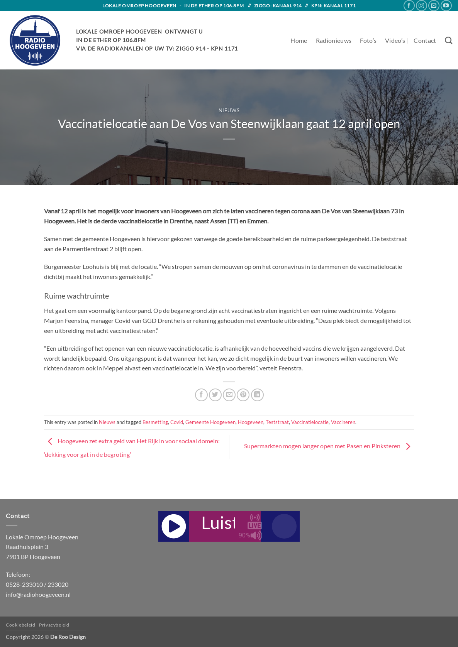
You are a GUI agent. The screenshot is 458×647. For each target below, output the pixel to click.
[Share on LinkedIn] (257, 395)
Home (298, 40)
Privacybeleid (54, 625)
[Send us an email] (433, 5)
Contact (425, 40)
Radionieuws (334, 40)
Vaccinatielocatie (310, 422)
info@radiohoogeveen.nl (38, 594)
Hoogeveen (250, 422)
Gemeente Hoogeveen (210, 422)
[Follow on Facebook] (409, 5)
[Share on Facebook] (201, 395)
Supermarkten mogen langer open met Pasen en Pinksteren (329, 446)
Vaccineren (343, 422)
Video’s (395, 40)
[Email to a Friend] (229, 395)
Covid (176, 422)
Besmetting (155, 422)
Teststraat (277, 422)
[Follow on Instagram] (421, 5)
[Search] (448, 40)
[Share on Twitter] (215, 395)
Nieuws (229, 110)
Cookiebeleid (20, 625)
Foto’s (368, 40)
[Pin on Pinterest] (243, 395)
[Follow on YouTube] (446, 5)
